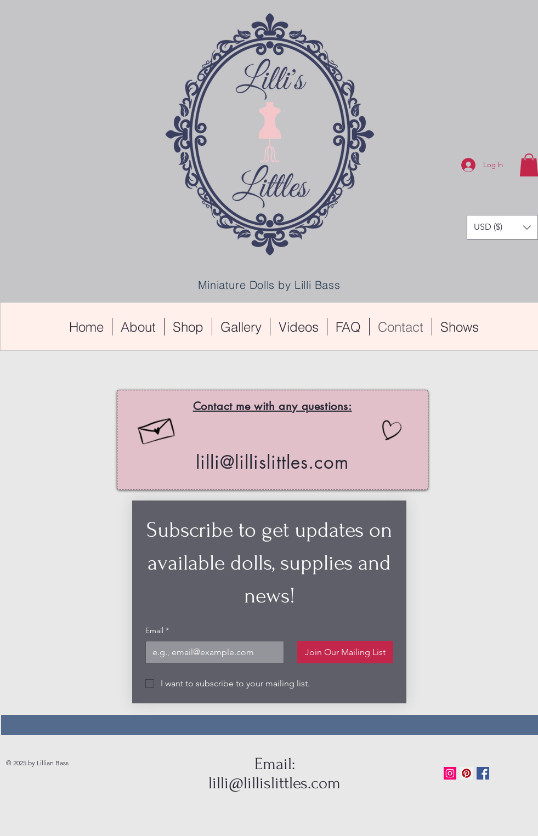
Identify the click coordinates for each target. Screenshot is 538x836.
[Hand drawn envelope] (156, 428)
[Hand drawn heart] (390, 431)
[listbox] (502, 227)
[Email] (212, 652)
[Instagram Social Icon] (450, 773)
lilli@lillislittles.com (272, 462)
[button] (502, 227)
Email (157, 630)
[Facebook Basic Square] (483, 773)
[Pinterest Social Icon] (466, 773)
